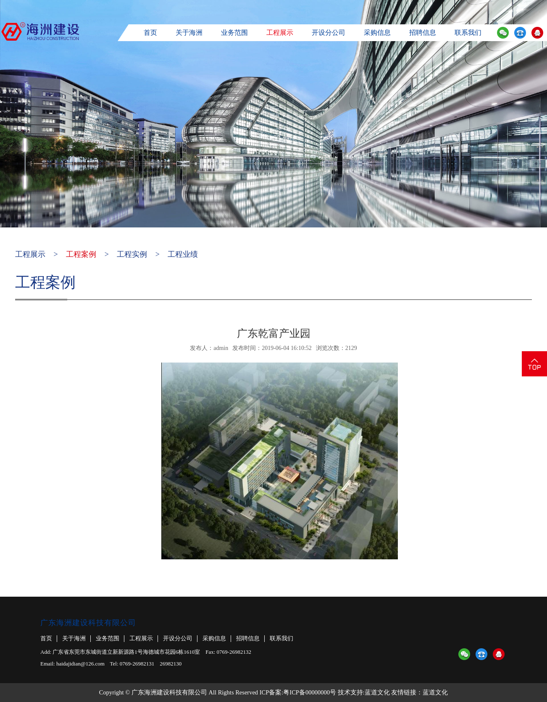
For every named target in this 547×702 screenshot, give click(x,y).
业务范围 (234, 32)
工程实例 (132, 254)
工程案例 (81, 254)
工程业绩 (183, 254)
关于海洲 (189, 32)
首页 (150, 32)
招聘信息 (422, 32)
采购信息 (377, 32)
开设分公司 (328, 32)
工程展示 (279, 32)
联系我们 (468, 32)
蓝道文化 (377, 692)
